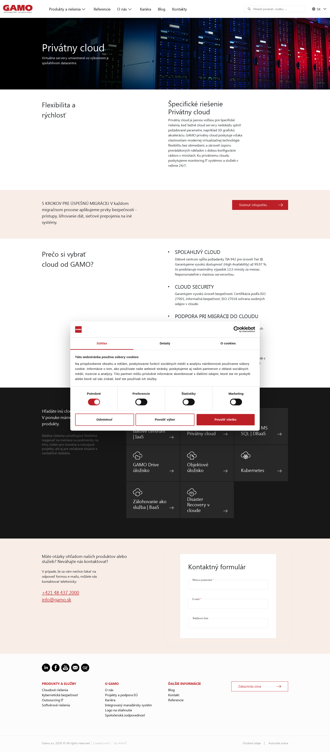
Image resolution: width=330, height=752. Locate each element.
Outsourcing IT (52, 700)
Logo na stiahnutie (118, 710)
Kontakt (173, 695)
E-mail (196, 599)
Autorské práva (278, 743)
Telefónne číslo (200, 618)
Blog (161, 9)
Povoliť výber (165, 419)
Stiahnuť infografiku (253, 205)
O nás (122, 9)
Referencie (102, 9)
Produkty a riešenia (65, 9)
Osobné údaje (252, 743)
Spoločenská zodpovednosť (125, 715)
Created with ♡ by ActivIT (110, 743)
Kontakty (179, 9)
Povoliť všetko (226, 419)
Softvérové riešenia (56, 705)
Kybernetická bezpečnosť (60, 695)
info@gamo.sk (56, 599)
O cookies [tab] (228, 343)
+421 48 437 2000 (60, 592)
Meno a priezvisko (203, 579)
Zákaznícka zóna (249, 686)
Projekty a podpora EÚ (121, 695)
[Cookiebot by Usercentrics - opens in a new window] (236, 329)
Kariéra (145, 9)
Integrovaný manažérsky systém (128, 705)
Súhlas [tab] (102, 343)
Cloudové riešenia (55, 690)
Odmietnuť (104, 419)
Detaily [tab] (165, 343)
